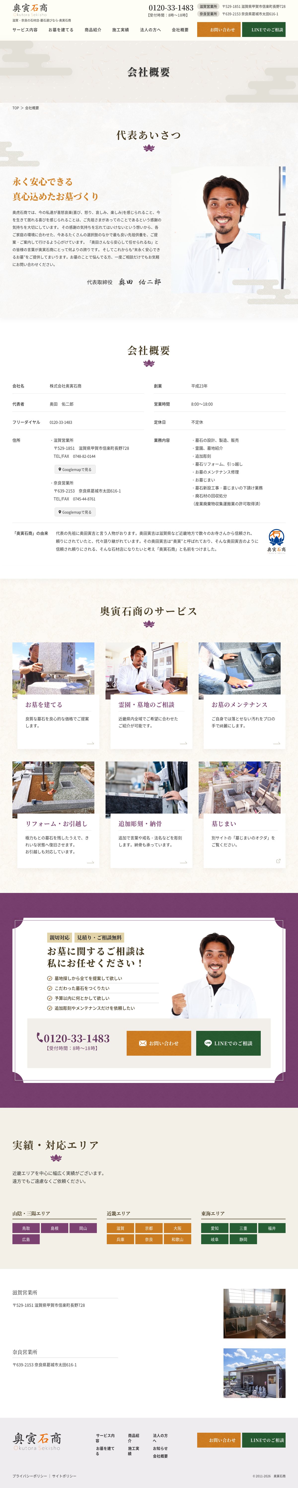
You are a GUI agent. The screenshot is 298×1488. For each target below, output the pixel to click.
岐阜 (215, 1239)
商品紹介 (93, 29)
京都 (149, 1228)
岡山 (83, 1228)
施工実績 (120, 29)
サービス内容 (25, 29)
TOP (15, 107)
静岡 (243, 1239)
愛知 (215, 1228)
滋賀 (120, 1228)
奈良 (149, 1239)
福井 (272, 1228)
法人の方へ (150, 29)
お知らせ (160, 1443)
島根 (55, 1228)
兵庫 (120, 1239)
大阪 (178, 1228)
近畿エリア (119, 1213)
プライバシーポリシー (29, 1470)
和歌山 (178, 1239)
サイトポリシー (64, 1470)
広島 (26, 1239)
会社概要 (180, 29)
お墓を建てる (61, 29)
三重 (243, 1228)
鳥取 (26, 1228)
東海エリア (213, 1213)
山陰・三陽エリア (32, 1213)
